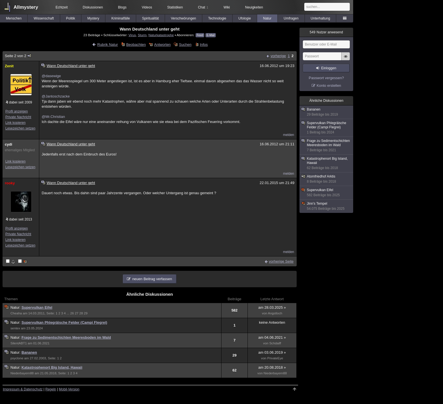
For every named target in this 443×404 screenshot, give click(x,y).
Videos (147, 7)
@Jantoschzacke (56, 96)
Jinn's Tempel (326, 206)
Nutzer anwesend (326, 32)
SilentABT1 (18, 343)
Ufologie (244, 18)
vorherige (278, 56)
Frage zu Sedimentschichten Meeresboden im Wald (66, 337)
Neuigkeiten (254, 7)
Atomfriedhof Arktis (326, 179)
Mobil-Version (69, 389)
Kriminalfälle (120, 18)
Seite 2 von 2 (18, 56)
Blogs (122, 7)
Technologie (217, 18)
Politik (70, 18)
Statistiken (175, 7)
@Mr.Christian (53, 116)
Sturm (142, 35)
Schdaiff (275, 343)
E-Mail (210, 35)
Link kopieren (15, 123)
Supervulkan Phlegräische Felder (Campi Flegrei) (64, 322)
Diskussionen (93, 7)
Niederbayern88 (22, 373)
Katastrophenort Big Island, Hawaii (51, 367)
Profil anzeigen (16, 111)
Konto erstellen (329, 85)
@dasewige (51, 76)
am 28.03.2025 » (272, 307)
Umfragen (291, 18)
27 (77, 313)
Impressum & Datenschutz (23, 389)
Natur (267, 18)
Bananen (29, 352)
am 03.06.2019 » (272, 352)
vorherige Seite (281, 261)
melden (288, 135)
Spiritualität (150, 18)
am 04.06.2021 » (272, 337)
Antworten (162, 44)
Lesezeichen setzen (20, 128)
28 (81, 313)
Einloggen (328, 68)
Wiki (226, 7)
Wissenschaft (44, 18)
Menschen (13, 18)
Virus (132, 35)
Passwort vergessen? (326, 78)
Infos (204, 44)
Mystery (93, 18)
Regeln (50, 389)
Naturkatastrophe (161, 35)
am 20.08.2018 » (272, 367)
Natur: (15, 307)
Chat (203, 7)
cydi (8, 144)
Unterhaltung (320, 18)
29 (86, 313)
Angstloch (275, 313)
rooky (10, 183)
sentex (15, 328)
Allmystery (26, 7)
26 (72, 313)
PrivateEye (275, 358)
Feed (200, 35)
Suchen (185, 44)
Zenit (9, 66)
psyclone (16, 358)
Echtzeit (62, 7)
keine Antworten (272, 322)
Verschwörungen (183, 18)
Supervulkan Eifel (36, 307)
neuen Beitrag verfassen (152, 279)
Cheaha (16, 313)
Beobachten (136, 44)
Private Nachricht (18, 117)
